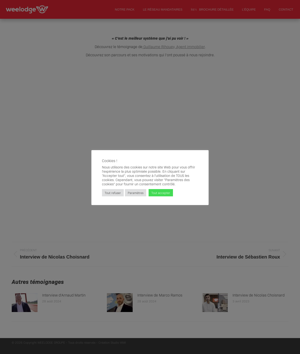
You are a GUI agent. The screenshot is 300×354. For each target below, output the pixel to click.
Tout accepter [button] (160, 193)
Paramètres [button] (135, 193)
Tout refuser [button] (113, 193)
